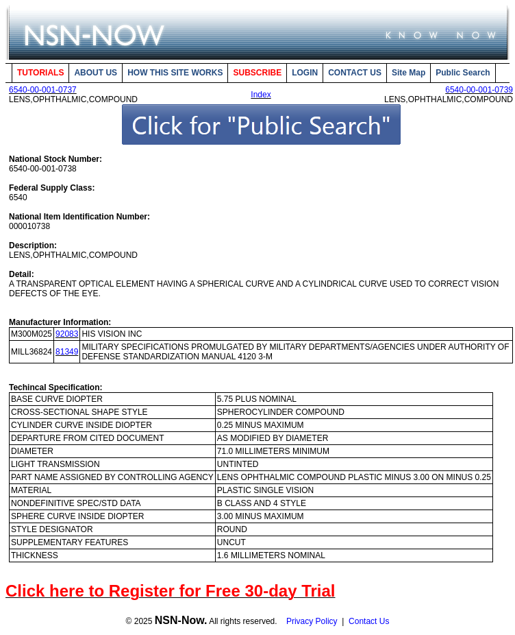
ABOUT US (95, 72)
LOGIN (305, 72)
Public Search (463, 72)
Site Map (408, 72)
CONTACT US (354, 72)
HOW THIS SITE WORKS (175, 72)
